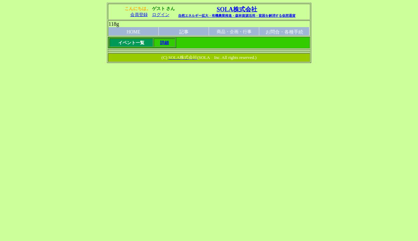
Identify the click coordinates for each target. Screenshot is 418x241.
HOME (133, 31)
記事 (184, 31)
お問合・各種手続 (284, 31)
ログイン (160, 14)
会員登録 (139, 14)
